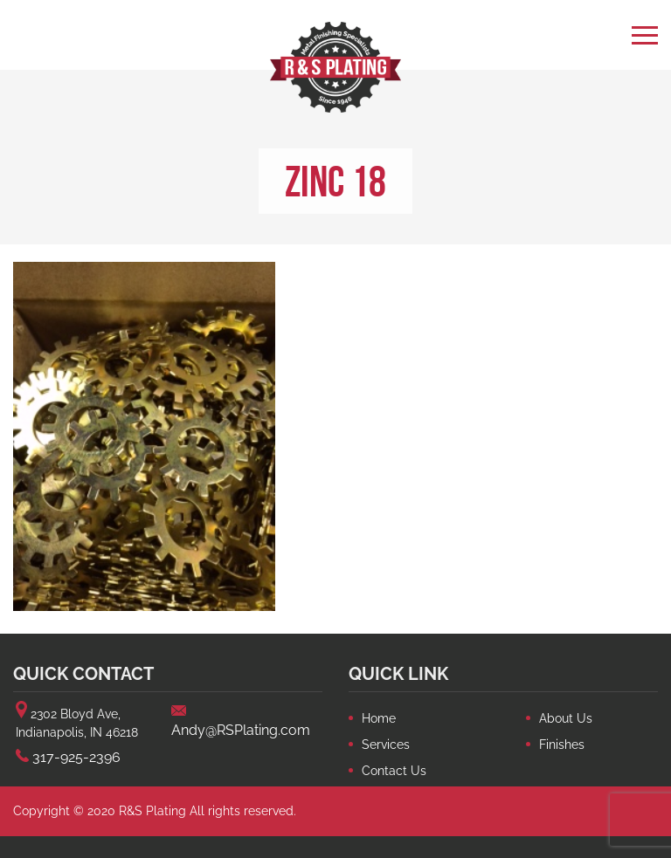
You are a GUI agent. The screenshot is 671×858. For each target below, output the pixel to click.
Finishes (562, 745)
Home (379, 718)
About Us (565, 718)
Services (386, 745)
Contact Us (394, 771)
